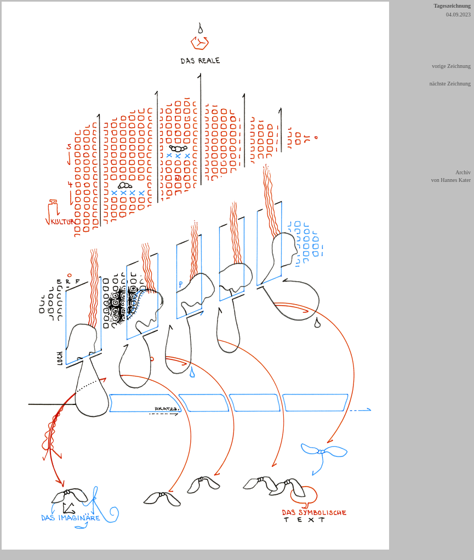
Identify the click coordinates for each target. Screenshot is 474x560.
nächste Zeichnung (450, 84)
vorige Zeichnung (451, 66)
